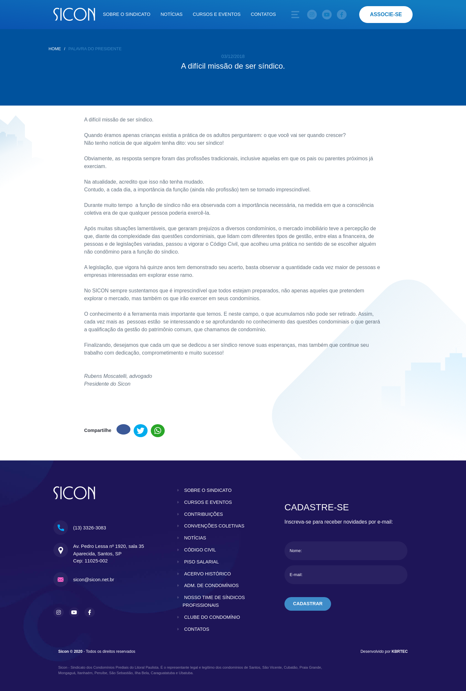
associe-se (386, 14)
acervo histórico (207, 573)
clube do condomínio (212, 617)
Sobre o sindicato (126, 14)
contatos (196, 629)
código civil (200, 549)
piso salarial (201, 561)
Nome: (296, 550)
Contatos (263, 14)
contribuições (203, 514)
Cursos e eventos (217, 14)
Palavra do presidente (95, 48)
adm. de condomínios (211, 585)
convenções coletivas (214, 525)
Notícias (172, 14)
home (55, 48)
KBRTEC (400, 651)
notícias (195, 537)
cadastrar (308, 603)
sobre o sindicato (208, 490)
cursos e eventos (208, 502)
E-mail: (296, 574)
